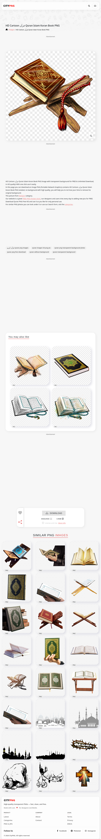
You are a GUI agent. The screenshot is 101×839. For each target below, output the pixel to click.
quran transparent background (64, 252)
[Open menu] (95, 5)
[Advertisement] (50, 43)
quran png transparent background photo (69, 248)
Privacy (70, 820)
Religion (22, 196)
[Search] (89, 5)
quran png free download (16, 252)
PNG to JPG (8, 824)
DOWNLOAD (54, 513)
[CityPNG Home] (9, 5)
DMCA (69, 824)
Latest (6, 817)
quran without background (39, 252)
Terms (69, 817)
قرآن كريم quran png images (17, 248)
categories (69, 204)
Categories (8, 820)
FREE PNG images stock (31, 199)
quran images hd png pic (41, 248)
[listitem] (62, 830)
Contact (39, 820)
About (38, 817)
